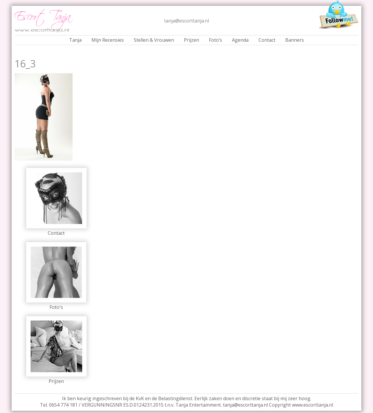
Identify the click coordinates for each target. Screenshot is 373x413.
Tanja (75, 40)
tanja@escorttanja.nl (186, 21)
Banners (294, 40)
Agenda (240, 40)
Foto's (56, 307)
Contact (266, 40)
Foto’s (215, 40)
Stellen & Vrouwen (154, 40)
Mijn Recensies (108, 40)
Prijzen (191, 40)
